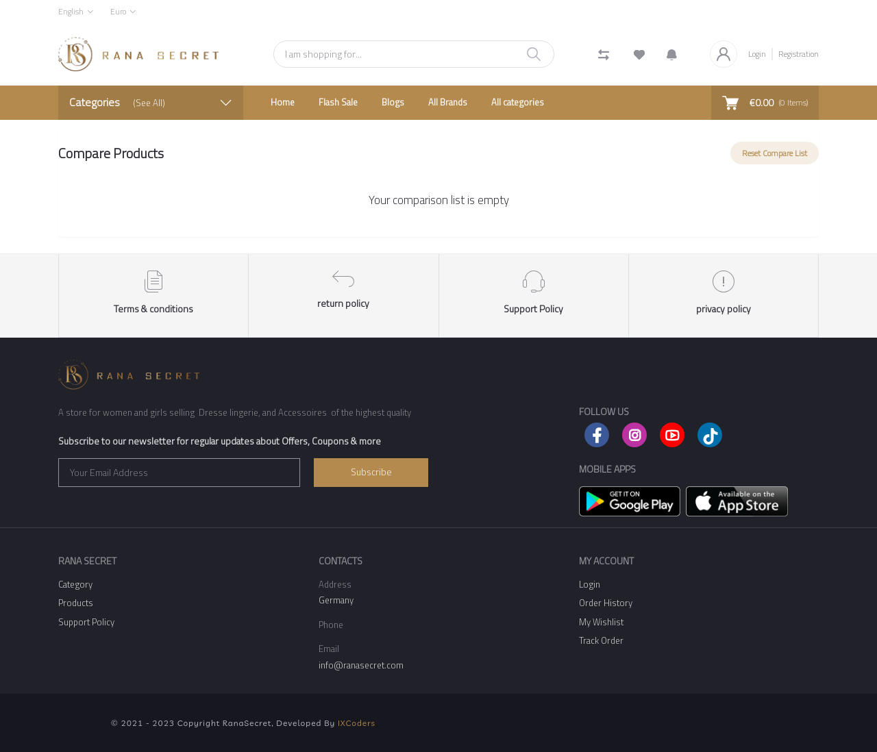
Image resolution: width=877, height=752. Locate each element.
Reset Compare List (774, 153)
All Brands (447, 102)
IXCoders (356, 723)
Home (283, 102)
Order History (605, 602)
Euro (118, 11)
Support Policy (86, 622)
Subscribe (371, 472)
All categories (517, 102)
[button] (672, 54)
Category (75, 584)
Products (75, 602)
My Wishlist (601, 622)
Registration (798, 54)
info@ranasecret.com (361, 665)
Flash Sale (338, 102)
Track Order (601, 640)
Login (757, 54)
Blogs (393, 102)
